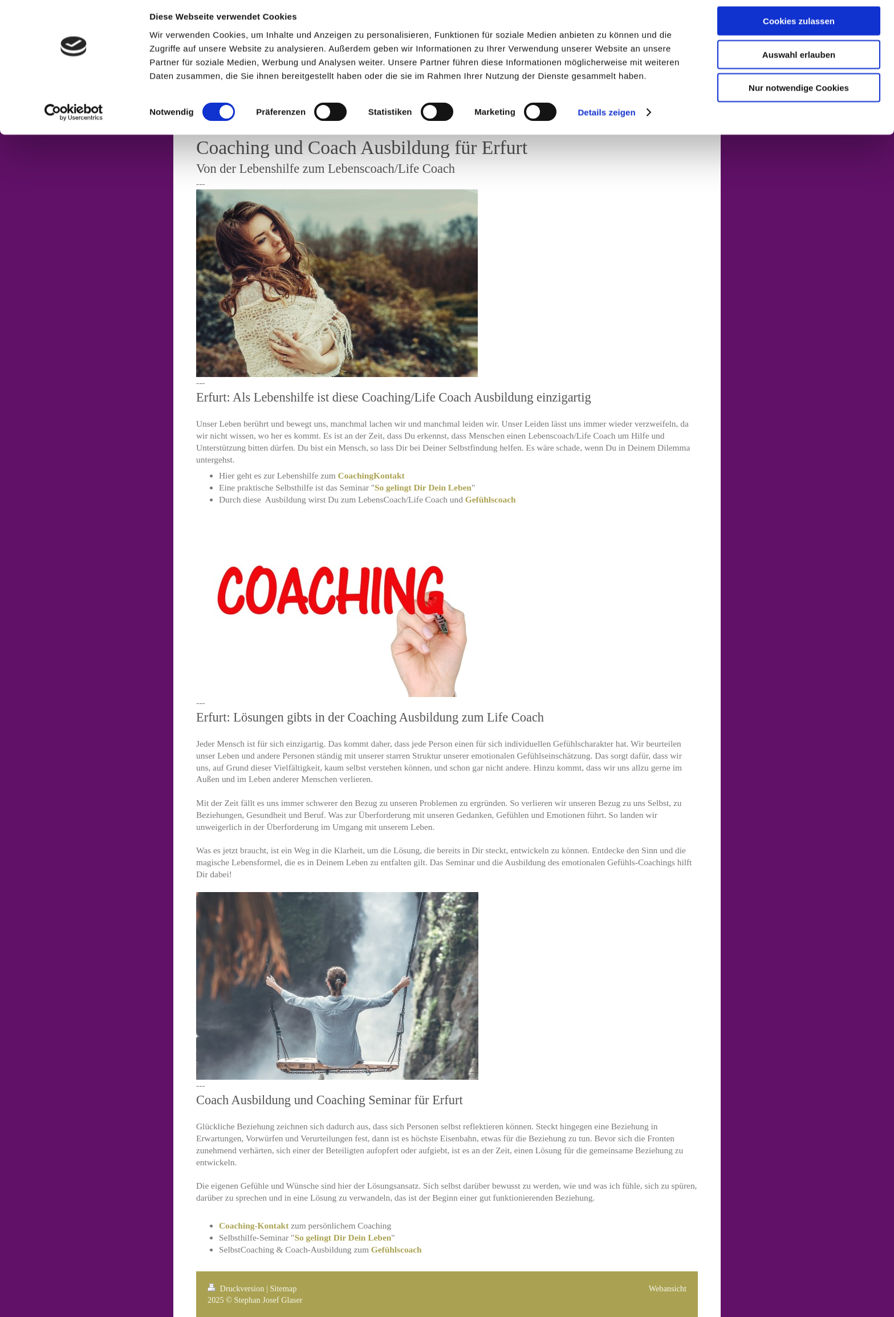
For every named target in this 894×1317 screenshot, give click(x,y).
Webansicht (667, 1288)
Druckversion (237, 1288)
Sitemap (283, 1288)
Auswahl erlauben (798, 62)
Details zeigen (606, 119)
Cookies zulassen (799, 28)
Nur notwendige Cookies (799, 95)
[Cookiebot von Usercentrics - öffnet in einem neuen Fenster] (74, 119)
